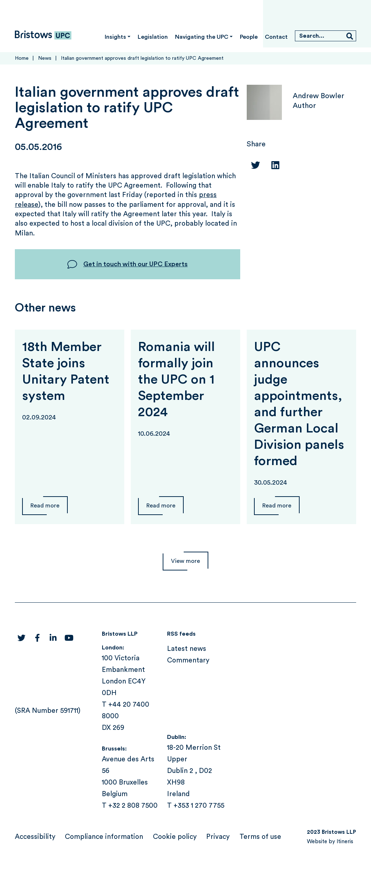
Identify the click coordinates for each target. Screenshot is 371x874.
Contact (276, 37)
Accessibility (35, 836)
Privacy (218, 836)
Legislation (153, 37)
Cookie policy (175, 836)
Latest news (186, 648)
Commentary (188, 660)
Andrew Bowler (318, 96)
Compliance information (104, 836)
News (44, 58)
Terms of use (260, 836)
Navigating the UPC (201, 37)
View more (185, 561)
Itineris (345, 841)
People (249, 37)
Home (22, 58)
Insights (115, 37)
